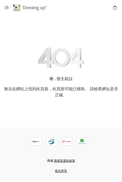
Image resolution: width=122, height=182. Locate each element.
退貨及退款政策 (64, 161)
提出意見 (61, 171)
